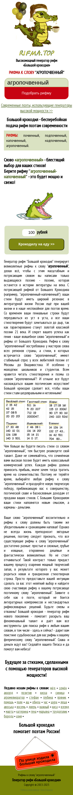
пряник (61, 697)
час (46, 702)
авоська (9, 706)
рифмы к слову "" (46, 266)
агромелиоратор (14, 697)
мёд (52, 688)
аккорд (8, 692)
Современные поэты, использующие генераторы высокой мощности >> (36, 107)
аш (27, 702)
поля (19, 702)
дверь (32, 706)
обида (36, 702)
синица (59, 692)
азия (19, 716)
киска (43, 692)
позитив (26, 692)
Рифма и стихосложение (29, 789)
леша (64, 702)
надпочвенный (55, 140)
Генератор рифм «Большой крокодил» (36, 780)
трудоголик (59, 711)
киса (55, 706)
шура (54, 702)
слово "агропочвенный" (40, 355)
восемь (21, 706)
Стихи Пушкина (46, 789)
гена (33, 711)
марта (9, 711)
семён (63, 688)
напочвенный (16, 140)
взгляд (65, 706)
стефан (34, 697)
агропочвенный (17, 145)
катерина (22, 711)
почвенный (31, 135)
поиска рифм (37, 625)
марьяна (44, 711)
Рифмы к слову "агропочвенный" (36, 775)
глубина (48, 697)
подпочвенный (55, 135)
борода (8, 716)
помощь (9, 702)
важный (44, 706)
